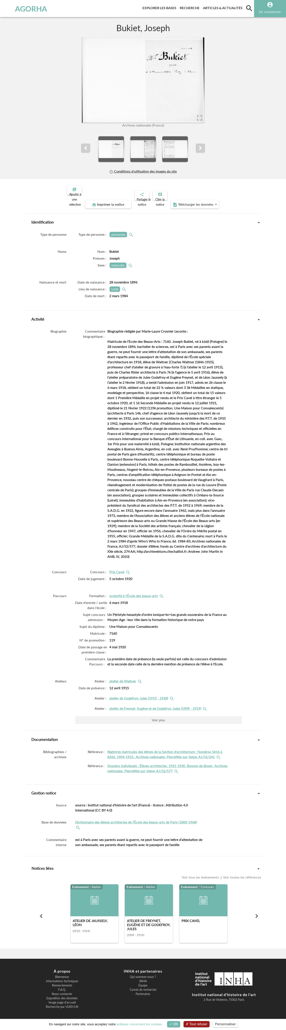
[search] (249, 8)
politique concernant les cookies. (139, 1024)
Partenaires (143, 990)
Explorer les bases (160, 7)
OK (173, 1024)
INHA (143, 977)
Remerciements (62, 982)
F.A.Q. (62, 986)
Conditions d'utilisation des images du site (143, 171)
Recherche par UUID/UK (62, 1003)
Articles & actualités (223, 7)
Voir (158, 716)
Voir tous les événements (201, 873)
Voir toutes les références (241, 873)
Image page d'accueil (62, 999)
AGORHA (25, 8)
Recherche (190, 7)
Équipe (142, 982)
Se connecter (270, 12)
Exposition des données (62, 995)
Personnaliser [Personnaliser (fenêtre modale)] (225, 1024)
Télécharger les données (191, 201)
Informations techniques (62, 977)
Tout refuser (196, 1024)
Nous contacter (62, 990)
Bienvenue (62, 973)
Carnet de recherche (143, 986)
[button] (85, 148)
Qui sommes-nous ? (143, 973)
